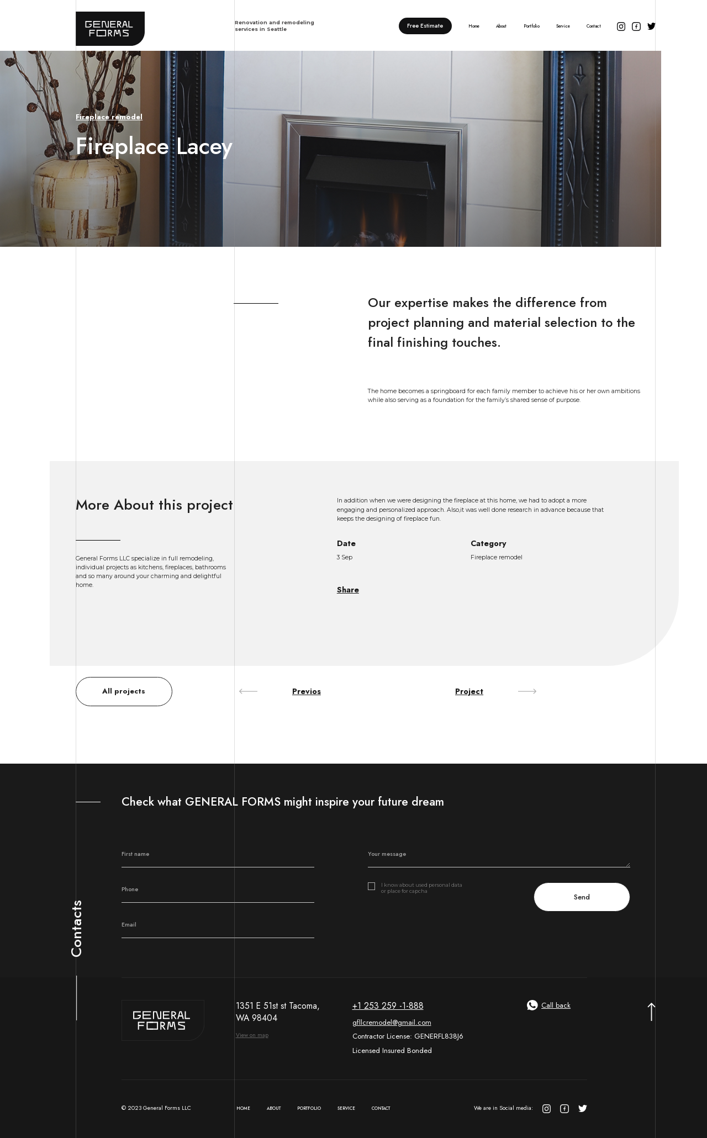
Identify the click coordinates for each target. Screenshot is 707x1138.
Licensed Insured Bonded (392, 1050)
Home (473, 26)
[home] (196, 26)
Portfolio (532, 26)
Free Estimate (425, 26)
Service (563, 26)
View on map (252, 1035)
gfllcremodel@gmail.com (391, 1022)
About (501, 26)
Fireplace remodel (109, 117)
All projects (123, 691)
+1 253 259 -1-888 (388, 1006)
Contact (594, 26)
